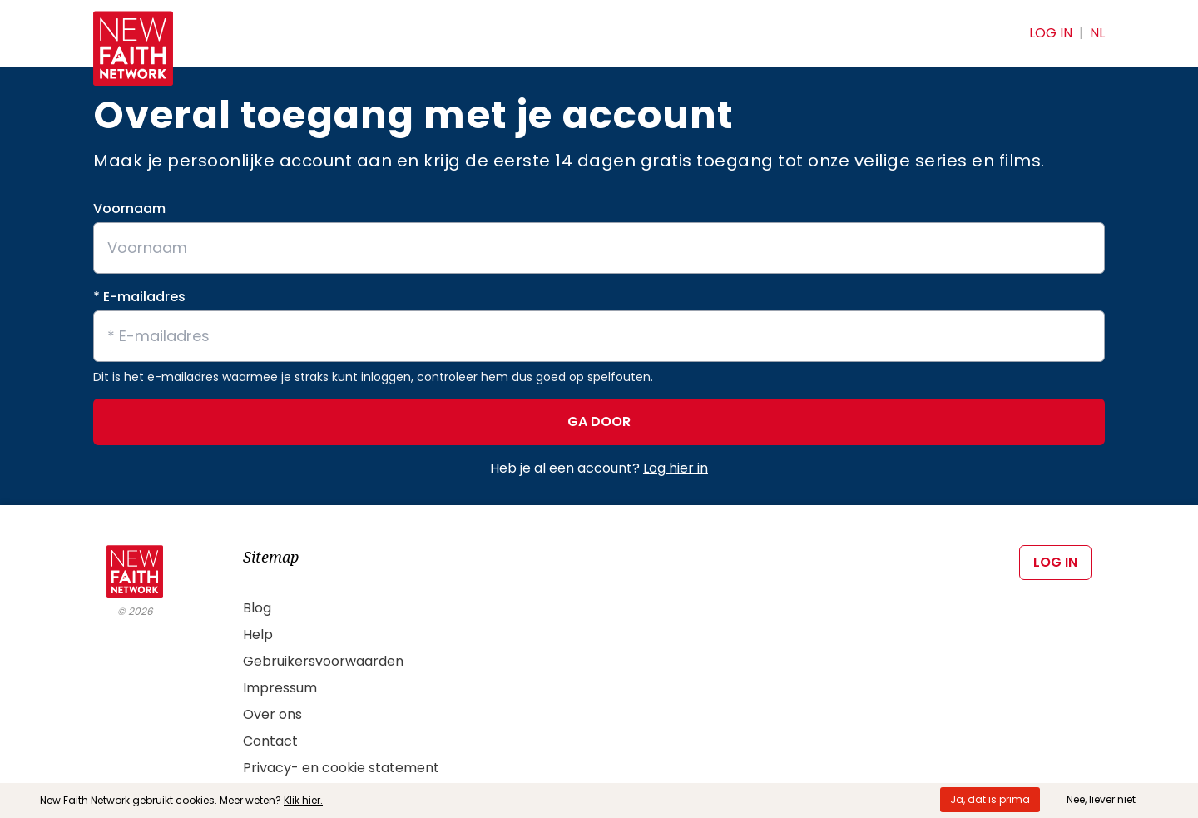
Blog (257, 607)
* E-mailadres (139, 296)
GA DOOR (599, 421)
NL (1097, 32)
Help (258, 634)
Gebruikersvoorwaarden (323, 661)
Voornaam (129, 208)
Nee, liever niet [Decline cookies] (1101, 799)
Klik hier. (303, 800)
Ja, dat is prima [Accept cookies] (990, 799)
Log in (1050, 32)
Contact (270, 741)
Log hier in (675, 468)
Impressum (280, 687)
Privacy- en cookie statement (341, 767)
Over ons (272, 714)
